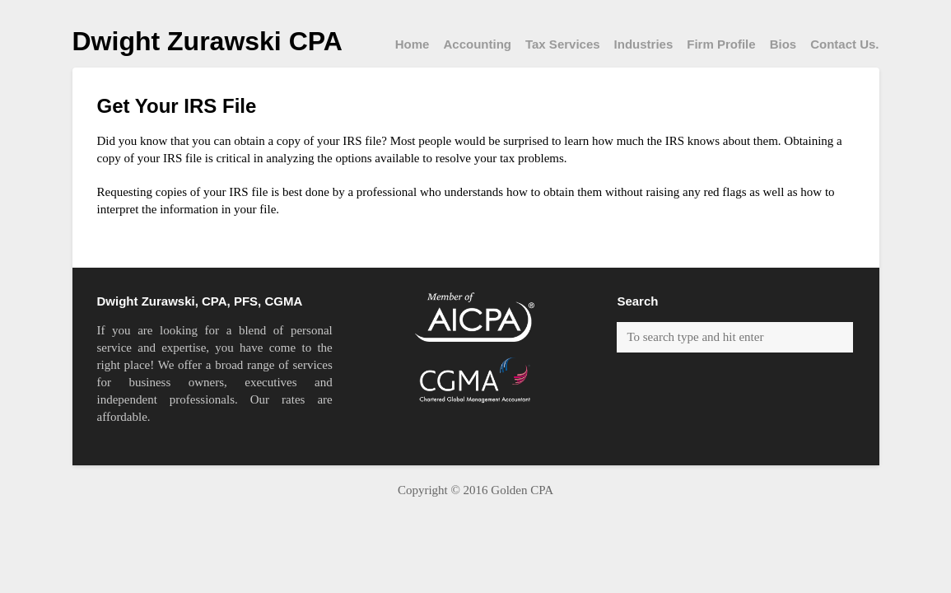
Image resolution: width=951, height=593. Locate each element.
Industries (644, 44)
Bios (783, 44)
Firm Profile (721, 44)
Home (412, 44)
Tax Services (562, 44)
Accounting (477, 44)
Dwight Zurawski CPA (207, 41)
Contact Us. (844, 44)
